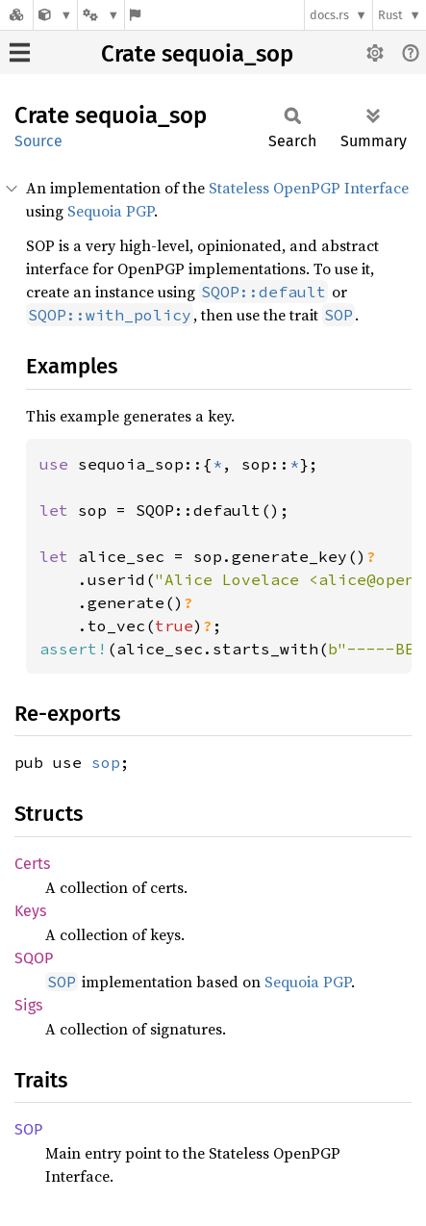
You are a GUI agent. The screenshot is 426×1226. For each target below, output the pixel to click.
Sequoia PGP (110, 210)
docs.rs (329, 15)
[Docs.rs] (16, 15)
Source (38, 141)
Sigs (28, 1005)
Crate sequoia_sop (197, 53)
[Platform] (101, 15)
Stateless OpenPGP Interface (309, 187)
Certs (32, 864)
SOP (28, 1129)
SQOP (33, 958)
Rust (390, 15)
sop (105, 762)
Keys (30, 911)
